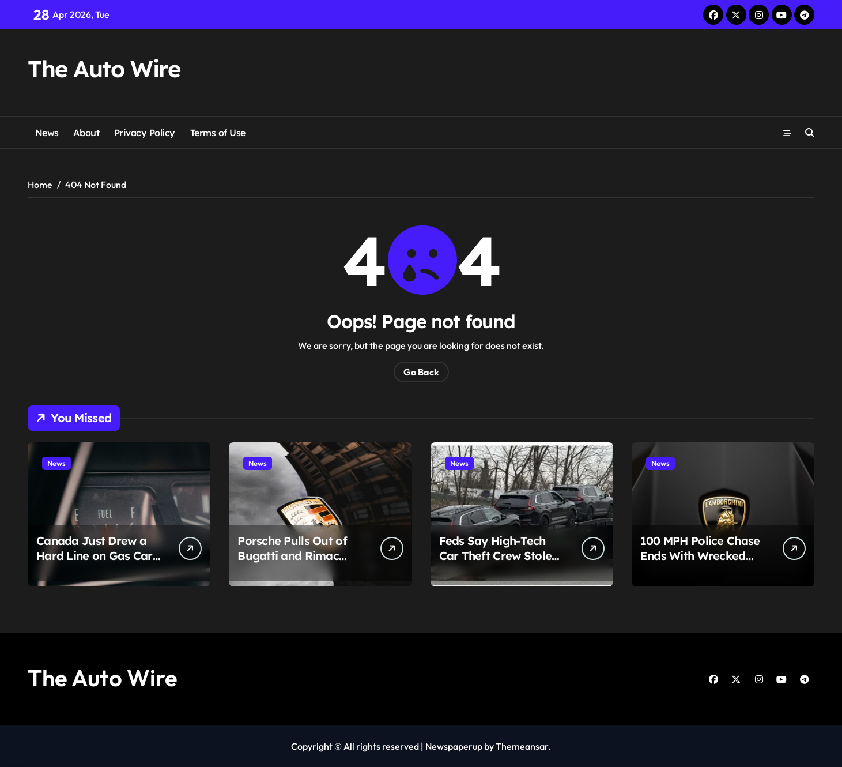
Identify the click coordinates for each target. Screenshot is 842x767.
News (47, 132)
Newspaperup (453, 746)
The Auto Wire (104, 68)
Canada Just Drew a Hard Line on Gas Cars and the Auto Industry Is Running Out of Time (99, 563)
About (86, 132)
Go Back (421, 372)
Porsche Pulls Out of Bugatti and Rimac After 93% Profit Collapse (292, 563)
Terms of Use (218, 132)
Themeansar (522, 746)
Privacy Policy (144, 132)
